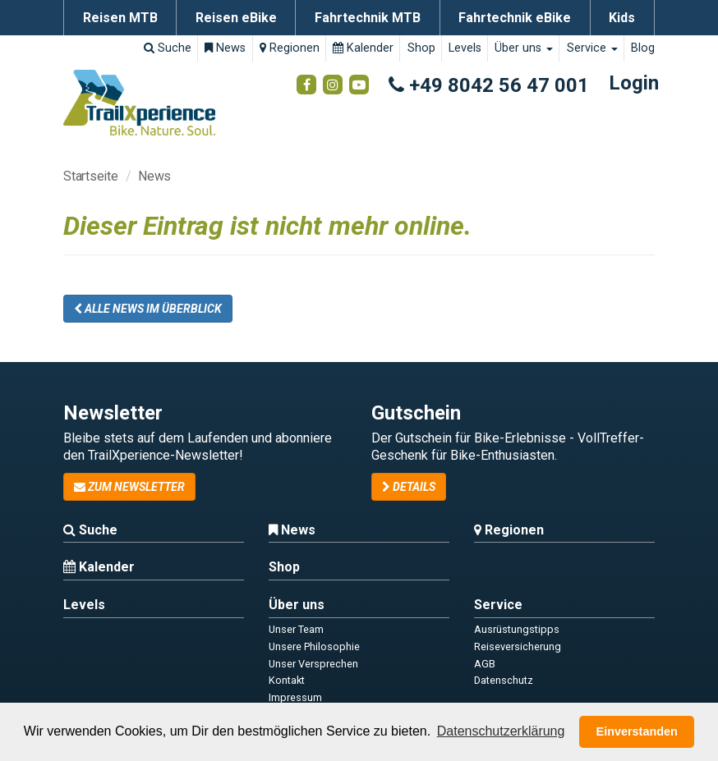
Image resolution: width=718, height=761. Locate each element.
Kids (622, 17)
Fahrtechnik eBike (514, 17)
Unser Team (296, 629)
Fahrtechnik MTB (368, 17)
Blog (643, 48)
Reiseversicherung (517, 646)
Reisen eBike (236, 17)
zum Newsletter (129, 486)
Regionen (290, 48)
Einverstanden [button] (637, 731)
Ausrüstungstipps (516, 629)
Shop (421, 48)
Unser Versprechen (313, 664)
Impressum (295, 697)
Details (408, 486)
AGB (484, 664)
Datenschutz (503, 680)
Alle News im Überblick (148, 308)
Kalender (363, 48)
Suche (167, 48)
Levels (465, 48)
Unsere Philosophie (314, 646)
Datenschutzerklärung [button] (501, 731)
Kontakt (287, 680)
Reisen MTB (120, 17)
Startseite (90, 176)
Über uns (524, 48)
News (225, 48)
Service (592, 48)
